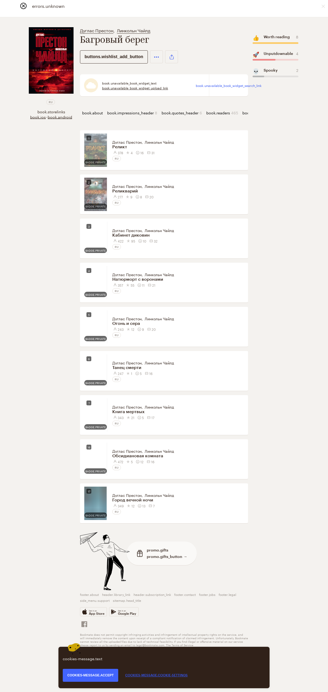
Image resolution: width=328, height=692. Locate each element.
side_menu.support (95, 600)
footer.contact (185, 594)
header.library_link (116, 594)
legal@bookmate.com (150, 645)
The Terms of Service (179, 645)
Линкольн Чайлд (133, 30)
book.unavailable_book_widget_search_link (228, 85)
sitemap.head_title (127, 600)
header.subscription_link (152, 594)
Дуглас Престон (96, 30)
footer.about (89, 594)
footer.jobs (207, 594)
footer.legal (227, 594)
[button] (156, 56)
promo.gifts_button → (167, 556)
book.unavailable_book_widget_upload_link (135, 87)
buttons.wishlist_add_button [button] (114, 56)
